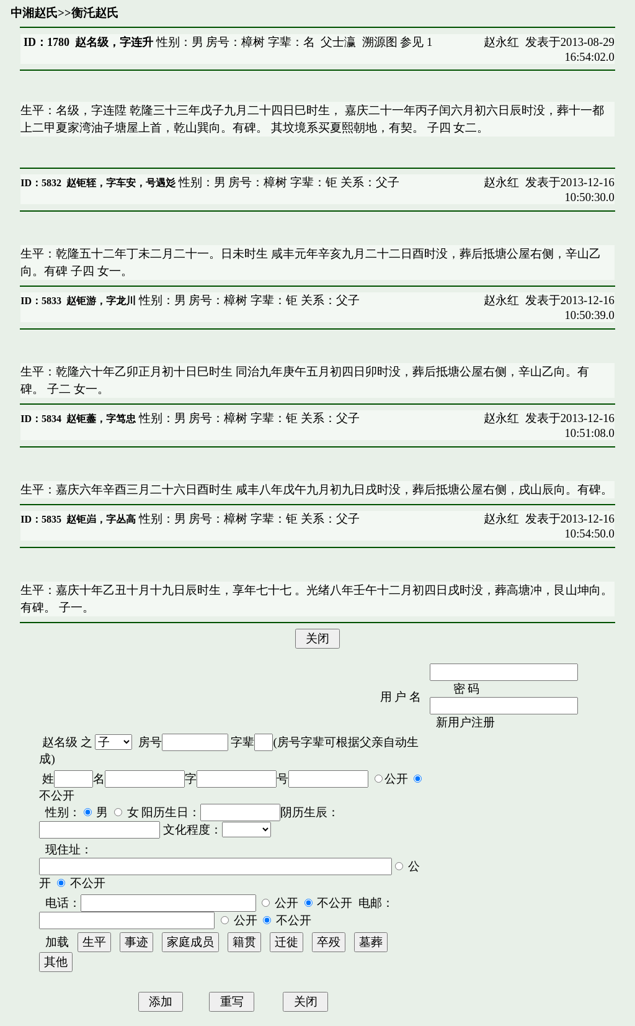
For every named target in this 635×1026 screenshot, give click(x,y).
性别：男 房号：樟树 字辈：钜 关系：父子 (287, 182)
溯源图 (379, 41)
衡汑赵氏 (94, 12)
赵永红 (501, 41)
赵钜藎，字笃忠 (101, 418)
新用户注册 (465, 722)
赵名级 (60, 742)
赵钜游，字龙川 (101, 300)
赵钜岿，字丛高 (101, 519)
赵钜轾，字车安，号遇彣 (120, 183)
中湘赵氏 (34, 12)
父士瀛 (338, 41)
